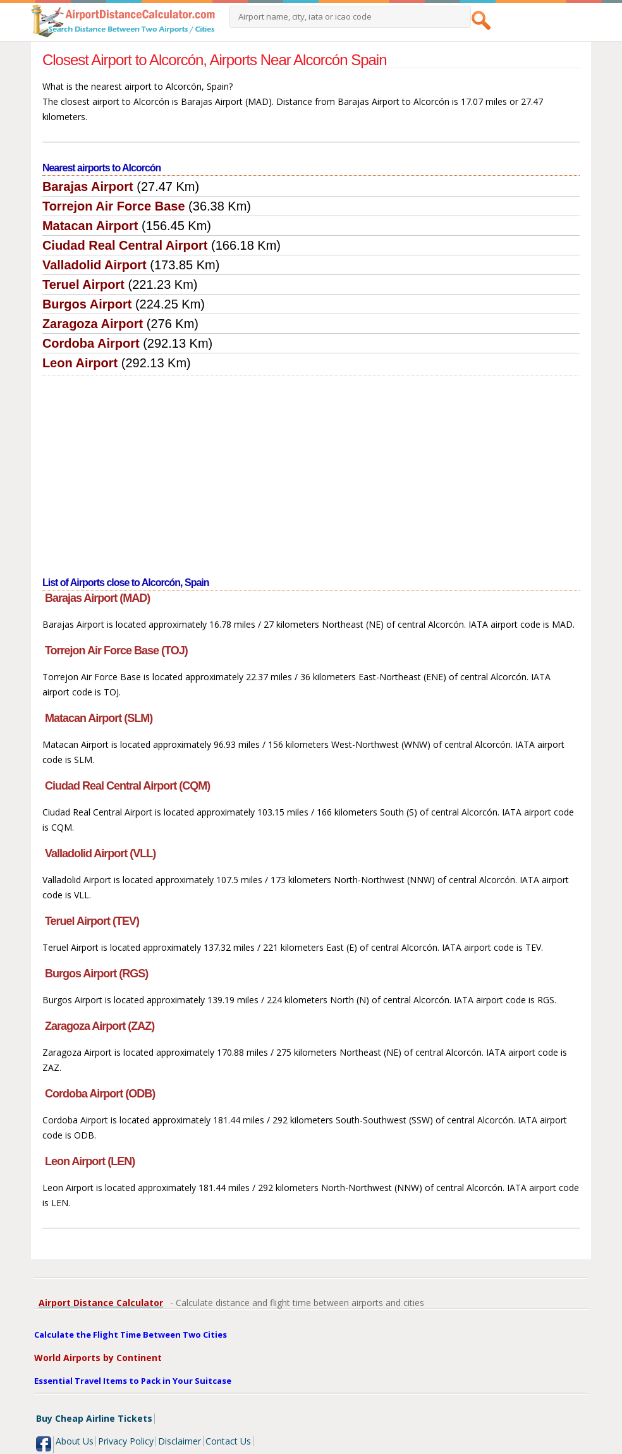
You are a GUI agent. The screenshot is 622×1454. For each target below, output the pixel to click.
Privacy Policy (126, 1441)
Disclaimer (179, 1441)
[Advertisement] (311, 470)
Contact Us (228, 1441)
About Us (75, 1441)
